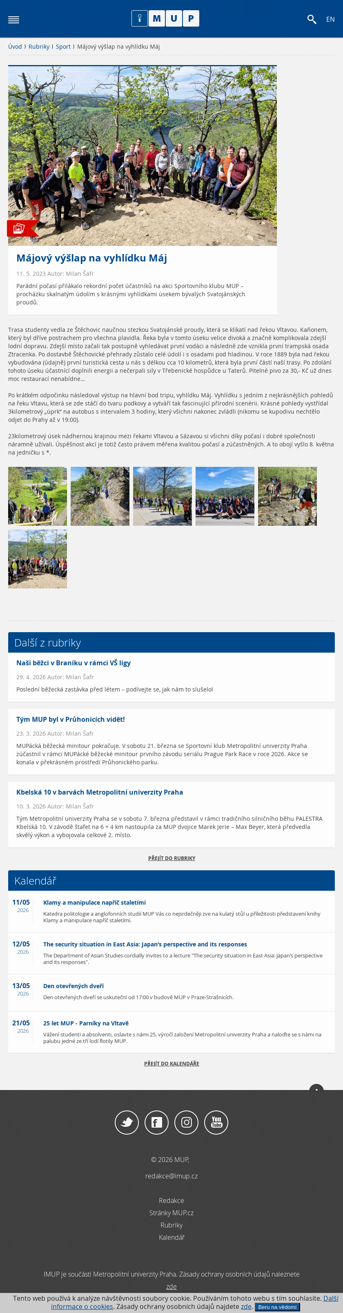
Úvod (15, 47)
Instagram (186, 1122)
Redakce (171, 1200)
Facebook (157, 1122)
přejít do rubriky (171, 858)
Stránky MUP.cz (171, 1212)
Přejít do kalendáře (171, 1063)
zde (246, 1306)
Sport (63, 47)
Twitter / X (127, 1122)
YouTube (216, 1122)
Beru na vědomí (277, 1307)
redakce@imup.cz (171, 1175)
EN (330, 19)
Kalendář (172, 1237)
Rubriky (39, 47)
